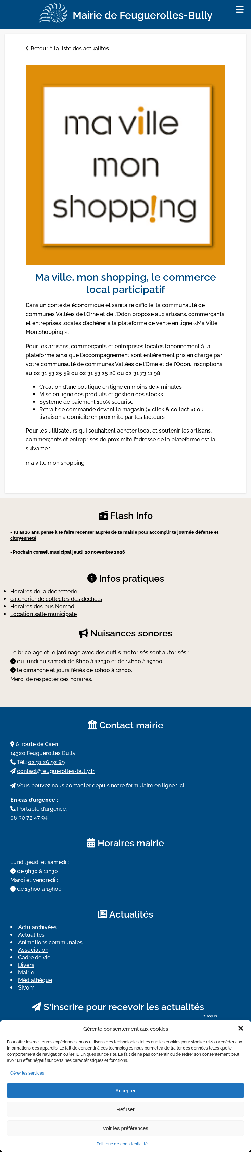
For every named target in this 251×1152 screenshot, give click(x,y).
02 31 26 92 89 (46, 761)
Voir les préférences (125, 1128)
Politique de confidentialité (122, 1144)
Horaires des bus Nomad (42, 606)
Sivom (26, 987)
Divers (26, 964)
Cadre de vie (34, 957)
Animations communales (50, 942)
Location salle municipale (43, 613)
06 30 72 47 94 (29, 817)
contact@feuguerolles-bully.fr (56, 770)
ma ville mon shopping (55, 462)
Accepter (125, 1090)
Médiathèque (35, 979)
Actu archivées (37, 927)
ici (181, 785)
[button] (240, 1028)
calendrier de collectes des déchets (56, 598)
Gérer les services (27, 1073)
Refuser (125, 1109)
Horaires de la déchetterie (43, 591)
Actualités (31, 934)
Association (33, 949)
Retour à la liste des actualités (67, 48)
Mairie (26, 972)
